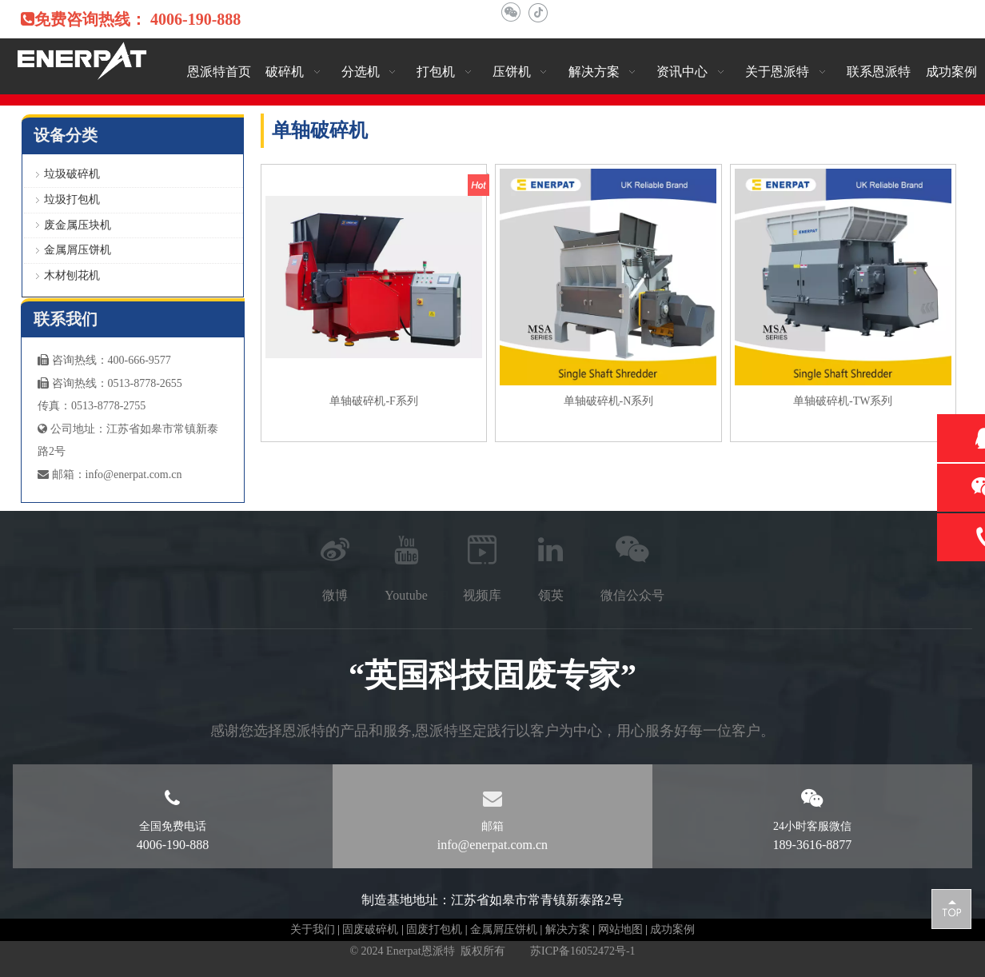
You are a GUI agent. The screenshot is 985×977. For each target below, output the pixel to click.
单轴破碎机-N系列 (609, 401)
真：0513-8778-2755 (97, 406)
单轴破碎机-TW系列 (842, 401)
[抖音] (538, 12)
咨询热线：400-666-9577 (104, 360)
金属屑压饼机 (77, 250)
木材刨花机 (72, 275)
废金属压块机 (77, 225)
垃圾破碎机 (72, 174)
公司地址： (72, 429)
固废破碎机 (370, 929)
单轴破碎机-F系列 (373, 401)
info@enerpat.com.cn (134, 475)
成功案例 (672, 929)
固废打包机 (434, 929)
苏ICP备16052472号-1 (582, 951)
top (951, 908)
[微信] (510, 12)
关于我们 (312, 929)
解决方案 (567, 929)
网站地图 (620, 929)
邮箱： (62, 475)
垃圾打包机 (72, 199)
